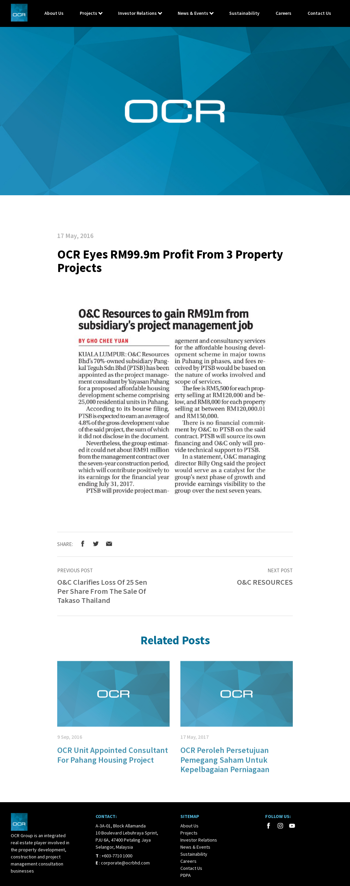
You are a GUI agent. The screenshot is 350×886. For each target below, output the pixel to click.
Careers (283, 13)
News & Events (193, 13)
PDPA (185, 875)
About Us (54, 13)
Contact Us (319, 13)
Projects (88, 13)
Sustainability (244, 13)
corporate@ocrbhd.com (125, 863)
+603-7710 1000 (117, 856)
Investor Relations (137, 13)
